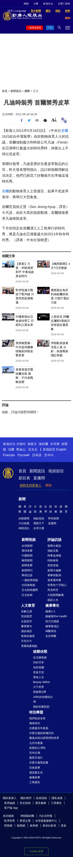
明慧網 (8, 825)
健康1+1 (50, 611)
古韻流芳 (26, 621)
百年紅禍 (34, 752)
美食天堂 (38, 672)
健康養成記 (52, 626)
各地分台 (48, 3)
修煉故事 (34, 777)
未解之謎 (26, 611)
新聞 (22, 499)
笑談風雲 (26, 616)
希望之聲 (25, 820)
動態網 (21, 825)
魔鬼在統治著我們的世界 (44, 737)
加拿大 (32, 444)
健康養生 (52, 605)
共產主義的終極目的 (41, 733)
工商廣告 (34, 782)
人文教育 (28, 605)
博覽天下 (38, 523)
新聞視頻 (29, 540)
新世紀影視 (49, 825)
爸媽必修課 (28, 636)
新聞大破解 (54, 570)
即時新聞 (53, 518)
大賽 (35, 3)
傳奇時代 (34, 723)
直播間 (39, 478)
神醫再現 (50, 631)
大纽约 (21, 444)
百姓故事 (34, 767)
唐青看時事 (54, 580)
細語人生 (52, 599)
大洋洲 (54, 444)
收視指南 (41, 798)
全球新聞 (27, 545)
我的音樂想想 (41, 706)
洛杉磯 (43, 444)
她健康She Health (56, 616)
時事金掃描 (54, 555)
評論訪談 (54, 540)
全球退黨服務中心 (46, 820)
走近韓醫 (50, 636)
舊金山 (21, 449)
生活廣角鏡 (40, 657)
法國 (11, 449)
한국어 (49, 455)
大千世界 (38, 686)
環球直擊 (27, 550)
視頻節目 (56, 471)
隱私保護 (57, 798)
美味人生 (38, 677)
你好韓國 (38, 667)
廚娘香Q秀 (39, 691)
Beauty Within (41, 682)
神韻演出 (23, 528)
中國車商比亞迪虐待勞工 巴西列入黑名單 (25, 320)
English (61, 449)
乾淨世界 (9, 820)
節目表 (24, 478)
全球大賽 (38, 528)
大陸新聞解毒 (55, 595)
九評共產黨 (36, 743)
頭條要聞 (23, 518)
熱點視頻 (38, 518)
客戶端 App (11, 807)
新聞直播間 (35, 27)
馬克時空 (52, 589)
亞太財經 (27, 595)
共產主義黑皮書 (38, 762)
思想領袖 (52, 565)
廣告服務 (40, 802)
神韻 (26, 3)
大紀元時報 (45, 815)
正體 (60, 3)
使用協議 (9, 802)
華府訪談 (27, 575)
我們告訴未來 (37, 718)
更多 (63, 825)
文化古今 (26, 640)
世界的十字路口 (57, 585)
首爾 (64, 131)
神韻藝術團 (27, 815)
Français (9, 455)
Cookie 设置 (36, 851)
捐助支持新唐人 (30, 485)
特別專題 (36, 712)
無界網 (34, 825)
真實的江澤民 (37, 747)
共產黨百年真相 (38, 728)
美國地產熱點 (29, 645)
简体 (67, 3)
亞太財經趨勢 (30, 589)
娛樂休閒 (40, 652)
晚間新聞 (27, 560)
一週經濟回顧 (30, 580)
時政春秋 (52, 560)
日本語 (36, 455)
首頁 (4, 91)
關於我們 (25, 798)
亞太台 (33, 449)
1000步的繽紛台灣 (43, 699)
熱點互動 (52, 550)
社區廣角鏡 (28, 585)
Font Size (54, 119)
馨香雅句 (26, 626)
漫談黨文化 (36, 772)
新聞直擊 (27, 565)
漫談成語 (26, 631)
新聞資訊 (16, 91)
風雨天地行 (36, 757)
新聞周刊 (27, 570)
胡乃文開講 (52, 621)
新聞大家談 (54, 545)
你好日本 (38, 662)
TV (50, 27)
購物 (48, 485)
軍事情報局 (54, 575)
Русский (23, 455)
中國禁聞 (27, 555)
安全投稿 (25, 802)
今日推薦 (23, 523)
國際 (27, 91)
